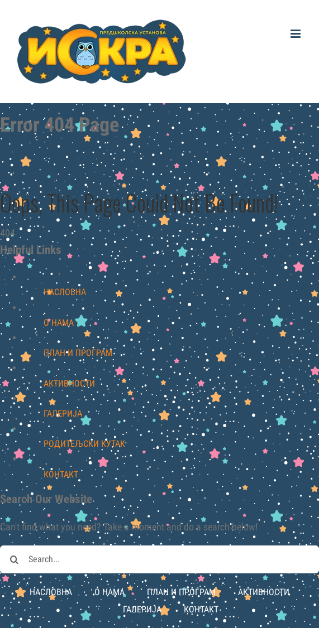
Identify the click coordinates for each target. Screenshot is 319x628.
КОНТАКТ (61, 474)
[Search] (14, 559)
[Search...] (159, 559)
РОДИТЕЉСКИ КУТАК (84, 443)
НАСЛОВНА (65, 292)
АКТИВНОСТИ (69, 383)
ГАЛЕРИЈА (63, 413)
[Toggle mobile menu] (296, 34)
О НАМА (59, 322)
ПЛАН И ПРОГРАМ (78, 352)
